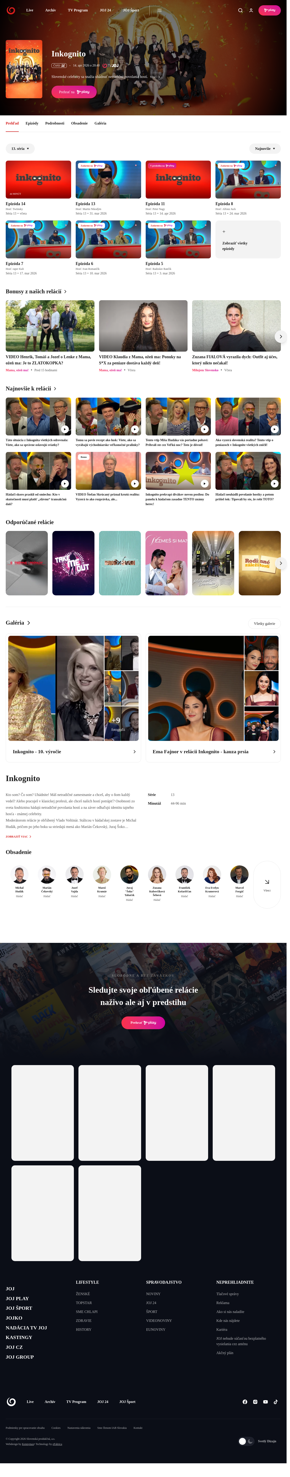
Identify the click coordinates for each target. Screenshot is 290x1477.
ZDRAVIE (83, 1321)
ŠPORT (151, 1312)
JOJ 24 (105, 10)
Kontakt (138, 1436)
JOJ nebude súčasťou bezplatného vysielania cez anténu (241, 1341)
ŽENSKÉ (83, 1294)
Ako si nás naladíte (230, 1312)
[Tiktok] (276, 1410)
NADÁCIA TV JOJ (29, 1333)
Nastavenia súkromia (79, 1436)
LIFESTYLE (87, 1282)
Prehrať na (74, 92)
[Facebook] (245, 1410)
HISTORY (83, 1329)
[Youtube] (265, 1410)
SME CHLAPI (87, 1312)
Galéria (100, 123)
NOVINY (153, 1294)
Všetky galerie (264, 624)
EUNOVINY (155, 1329)
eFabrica (57, 1452)
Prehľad (12, 123)
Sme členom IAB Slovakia (112, 1436)
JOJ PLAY (19, 1300)
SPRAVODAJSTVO (164, 1282)
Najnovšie (265, 149)
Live (29, 10)
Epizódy (32, 123)
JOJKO (15, 1322)
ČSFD (59, 65)
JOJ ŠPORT (21, 1311)
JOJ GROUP (22, 1365)
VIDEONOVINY (159, 1321)
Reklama (222, 1303)
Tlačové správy (227, 1294)
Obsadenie (79, 123)
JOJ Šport (131, 10)
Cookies (55, 1436)
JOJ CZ (15, 1354)
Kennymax (28, 1452)
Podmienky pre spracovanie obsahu (25, 1436)
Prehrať (143, 1023)
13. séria (20, 149)
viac (156, 77)
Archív (50, 10)
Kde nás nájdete (228, 1321)
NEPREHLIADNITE (235, 1282)
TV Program (78, 10)
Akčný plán (224, 1353)
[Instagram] (255, 1410)
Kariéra (221, 1329)
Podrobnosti (54, 123)
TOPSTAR (84, 1303)
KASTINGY (21, 1344)
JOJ (11, 1289)
